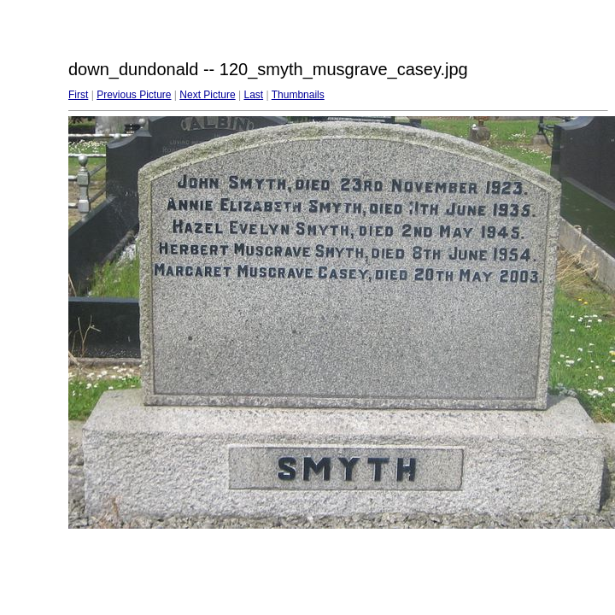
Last (253, 95)
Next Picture (207, 95)
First (78, 95)
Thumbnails (298, 95)
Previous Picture (134, 95)
